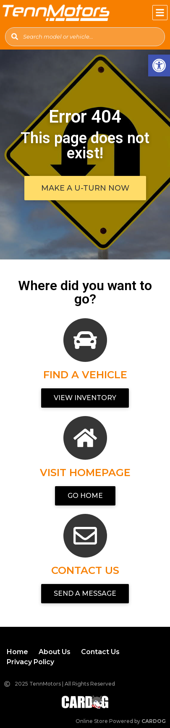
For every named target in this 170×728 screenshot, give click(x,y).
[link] (159, 65)
